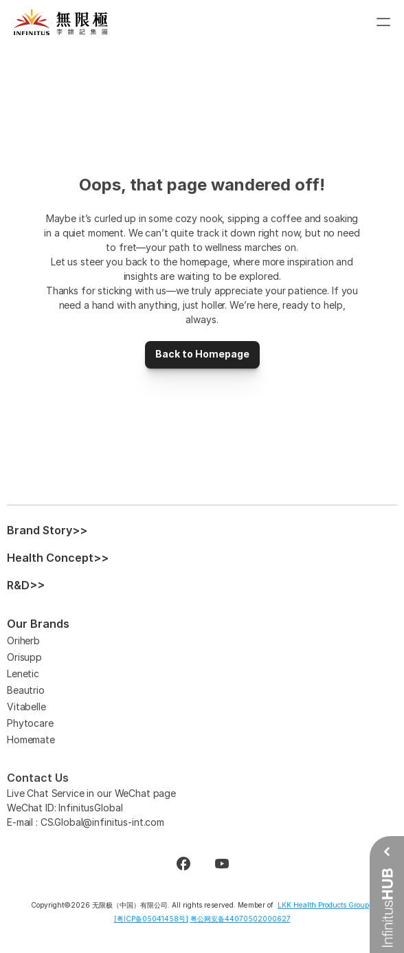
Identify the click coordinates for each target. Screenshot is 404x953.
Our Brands (38, 624)
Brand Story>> (47, 530)
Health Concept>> (58, 558)
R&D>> (26, 585)
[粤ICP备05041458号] (151, 918)
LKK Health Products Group (323, 905)
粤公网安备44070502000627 (240, 918)
